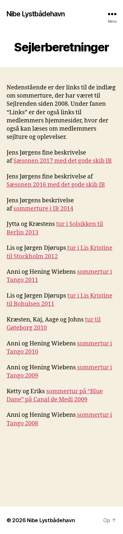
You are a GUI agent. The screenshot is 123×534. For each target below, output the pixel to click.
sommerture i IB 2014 (43, 208)
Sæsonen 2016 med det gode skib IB (56, 185)
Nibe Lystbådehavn (36, 13)
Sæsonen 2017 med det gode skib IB (62, 161)
